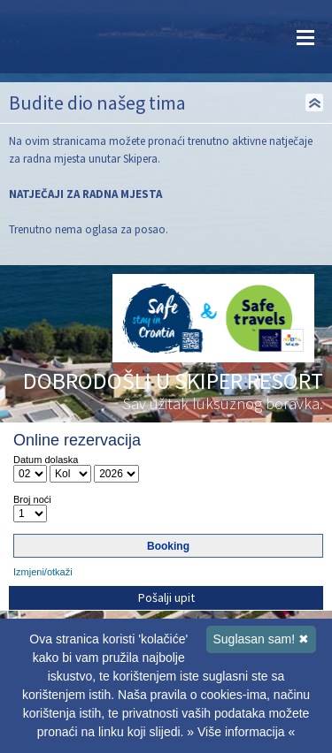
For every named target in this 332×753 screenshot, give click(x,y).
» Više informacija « (241, 732)
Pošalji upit (166, 597)
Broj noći (32, 499)
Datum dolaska (45, 459)
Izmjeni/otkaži (43, 572)
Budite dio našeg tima (97, 102)
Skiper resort (62, 37)
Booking (168, 546)
